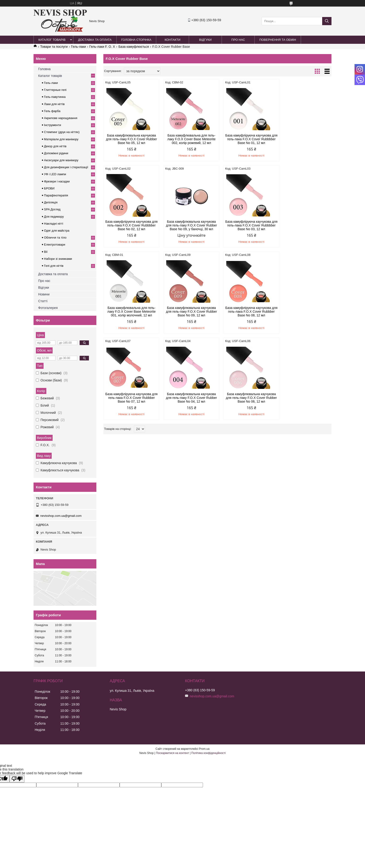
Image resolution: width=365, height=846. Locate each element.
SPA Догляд (52, 209)
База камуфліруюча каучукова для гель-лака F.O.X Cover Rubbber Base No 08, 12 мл (130, 315)
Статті (42, 301)
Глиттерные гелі (55, 90)
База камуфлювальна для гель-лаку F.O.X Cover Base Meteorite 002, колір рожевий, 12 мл (188, 139)
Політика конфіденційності (208, 753)
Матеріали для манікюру (61, 139)
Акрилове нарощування (60, 118)
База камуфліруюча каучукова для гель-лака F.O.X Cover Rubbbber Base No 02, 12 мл (304, 139)
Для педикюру (54, 216)
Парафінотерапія (56, 195)
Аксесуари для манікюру (61, 160)
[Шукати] (326, 21)
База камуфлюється (133, 46)
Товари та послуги (54, 46)
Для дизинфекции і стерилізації (66, 167)
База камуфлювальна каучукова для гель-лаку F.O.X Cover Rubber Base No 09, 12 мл (304, 225)
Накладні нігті (53, 223)
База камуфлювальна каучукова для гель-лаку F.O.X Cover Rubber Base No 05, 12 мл (130, 139)
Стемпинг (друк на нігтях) (62, 132)
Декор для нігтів (55, 146)
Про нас (238, 39)
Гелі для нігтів (53, 265)
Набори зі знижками (58, 258)
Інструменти (52, 125)
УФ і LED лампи (55, 174)
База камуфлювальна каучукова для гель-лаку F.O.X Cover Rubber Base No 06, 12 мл (304, 315)
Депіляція (50, 202)
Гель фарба (52, 111)
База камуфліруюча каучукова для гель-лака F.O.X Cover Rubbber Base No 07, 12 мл (188, 315)
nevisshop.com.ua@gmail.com (60, 515)
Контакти (172, 39)
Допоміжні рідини (56, 153)
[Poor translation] (17, 779)
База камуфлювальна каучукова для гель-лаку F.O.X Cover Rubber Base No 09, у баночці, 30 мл (130, 227)
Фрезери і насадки (57, 181)
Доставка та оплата (95, 39)
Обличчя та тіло (55, 237)
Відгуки (205, 39)
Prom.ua (204, 748)
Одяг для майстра (56, 230)
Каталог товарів (51, 39)
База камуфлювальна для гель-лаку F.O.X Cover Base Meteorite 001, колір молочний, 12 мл (246, 225)
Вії (45, 251)
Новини (44, 294)
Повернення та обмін (277, 39)
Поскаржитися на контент (172, 753)
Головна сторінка (136, 39)
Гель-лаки (78, 46)
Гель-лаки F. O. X (102, 46)
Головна (44, 69)
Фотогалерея (48, 308)
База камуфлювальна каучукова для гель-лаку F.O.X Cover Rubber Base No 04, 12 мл (246, 315)
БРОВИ (49, 188)
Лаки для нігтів (54, 104)
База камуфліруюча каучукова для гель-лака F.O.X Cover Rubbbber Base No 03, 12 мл (188, 225)
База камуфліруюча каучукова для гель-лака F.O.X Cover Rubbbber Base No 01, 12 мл (246, 139)
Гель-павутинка (55, 97)
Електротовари (54, 244)
